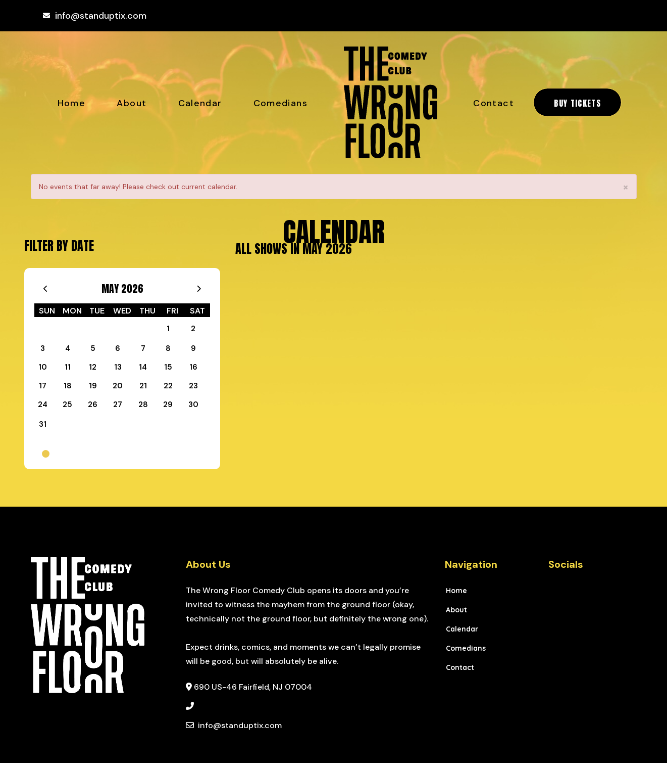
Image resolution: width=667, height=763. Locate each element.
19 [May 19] (93, 386)
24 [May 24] (42, 404)
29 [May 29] (168, 404)
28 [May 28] (143, 404)
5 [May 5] (92, 348)
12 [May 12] (92, 367)
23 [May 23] (193, 386)
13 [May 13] (118, 367)
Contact (493, 103)
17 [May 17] (42, 386)
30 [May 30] (193, 404)
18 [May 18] (68, 386)
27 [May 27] (117, 404)
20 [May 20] (118, 386)
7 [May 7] (143, 348)
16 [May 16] (193, 367)
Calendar (200, 103)
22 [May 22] (168, 386)
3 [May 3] (42, 348)
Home (71, 103)
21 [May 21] (143, 386)
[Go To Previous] (45, 286)
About (131, 103)
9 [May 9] (193, 348)
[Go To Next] (198, 286)
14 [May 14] (143, 367)
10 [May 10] (42, 367)
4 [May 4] (67, 348)
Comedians (280, 103)
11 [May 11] (68, 367)
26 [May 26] (92, 404)
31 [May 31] (42, 424)
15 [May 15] (168, 367)
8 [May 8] (168, 348)
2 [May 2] (193, 329)
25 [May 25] (67, 404)
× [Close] (626, 187)
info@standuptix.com (100, 16)
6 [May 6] (117, 348)
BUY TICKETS (577, 103)
